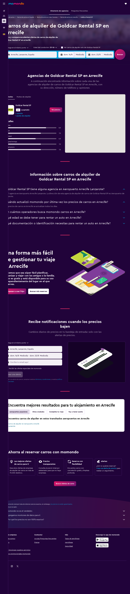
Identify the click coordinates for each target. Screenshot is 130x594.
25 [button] (33, 99)
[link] (60, 114)
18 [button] (33, 94)
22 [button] (55, 94)
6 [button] (44, 82)
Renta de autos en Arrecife (76, 17)
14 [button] (50, 88)
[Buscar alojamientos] (4, 16)
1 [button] (55, 77)
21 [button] (50, 94)
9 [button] (61, 82)
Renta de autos (17, 17)
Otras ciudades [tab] (45, 416)
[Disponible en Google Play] (106, 552)
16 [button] (61, 88)
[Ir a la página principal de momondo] (16, 3)
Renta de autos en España (32, 17)
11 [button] (32, 88)
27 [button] (44, 99)
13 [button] (44, 88)
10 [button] (27, 88)
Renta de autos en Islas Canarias (54, 17)
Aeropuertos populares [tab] (26, 416)
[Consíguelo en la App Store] (106, 557)
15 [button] (55, 88)
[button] (4, 3)
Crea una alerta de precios (109, 477)
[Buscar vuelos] (4, 11)
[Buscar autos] (4, 21)
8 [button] (55, 82)
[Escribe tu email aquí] (41, 367)
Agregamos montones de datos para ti (70, 527)
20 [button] (44, 94)
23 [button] (61, 94)
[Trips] (4, 27)
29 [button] (55, 99)
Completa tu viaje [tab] (63, 416)
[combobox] (23, 48)
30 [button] (61, 99)
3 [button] (27, 82)
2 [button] (61, 77)
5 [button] (38, 82)
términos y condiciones (50, 384)
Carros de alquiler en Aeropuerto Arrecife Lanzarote (30, 430)
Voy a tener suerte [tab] (83, 416)
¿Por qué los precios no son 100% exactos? (70, 531)
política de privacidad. (19, 386)
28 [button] (50, 99)
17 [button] (27, 94)
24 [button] (27, 99)
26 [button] (38, 99)
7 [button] (49, 82)
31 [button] (27, 105)
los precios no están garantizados (68, 516)
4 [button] (32, 82)
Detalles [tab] (17, 101)
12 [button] (38, 88)
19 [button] (38, 94)
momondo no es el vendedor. (70, 523)
